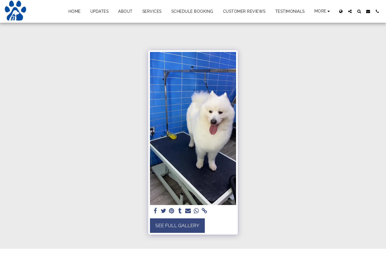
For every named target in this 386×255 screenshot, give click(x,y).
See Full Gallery (177, 225)
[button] (350, 11)
